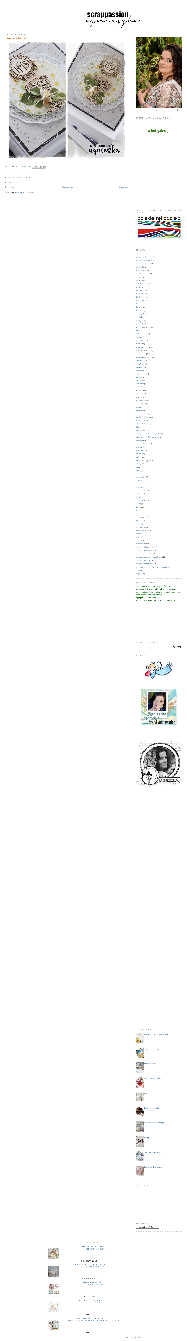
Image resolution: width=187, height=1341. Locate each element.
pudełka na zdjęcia (143, 460)
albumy (139, 254)
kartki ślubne (141, 354)
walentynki (140, 517)
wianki (138, 520)
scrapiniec (140, 474)
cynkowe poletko (89, 1282)
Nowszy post (10, 187)
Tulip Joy (95, 1303)
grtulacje (139, 337)
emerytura (140, 310)
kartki (138, 344)
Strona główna (67, 187)
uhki (137, 507)
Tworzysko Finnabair (89, 1318)
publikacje (140, 454)
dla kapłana (140, 300)
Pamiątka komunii (95, 1249)
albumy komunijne (143, 260)
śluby (138, 497)
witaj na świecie (142, 530)
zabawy (139, 537)
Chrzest (139, 277)
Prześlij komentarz (12, 183)
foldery (138, 320)
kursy (138, 377)
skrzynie (139, 480)
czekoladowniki (142, 284)
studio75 (139, 494)
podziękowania (141, 430)
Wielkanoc (140, 527)
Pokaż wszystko (134, 1338)
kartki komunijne (142, 347)
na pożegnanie (141, 400)
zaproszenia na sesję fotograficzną (149, 557)
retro (138, 470)
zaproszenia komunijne (144, 547)
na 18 (138, 397)
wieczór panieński (143, 524)
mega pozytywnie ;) (151, 1049)
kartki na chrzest (142, 350)
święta (138, 504)
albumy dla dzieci (142, 257)
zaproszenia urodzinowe (145, 564)
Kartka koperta (95, 1267)
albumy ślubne (141, 267)
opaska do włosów (143, 417)
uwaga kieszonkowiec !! (152, 1152)
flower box (140, 317)
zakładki (139, 540)
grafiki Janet (140, 334)
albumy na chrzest (143, 264)
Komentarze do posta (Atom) (26, 192)
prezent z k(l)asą (142, 444)
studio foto (140, 490)
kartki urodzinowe (143, 357)
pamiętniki (140, 420)
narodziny (139, 407)
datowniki (139, 287)
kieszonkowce (141, 360)
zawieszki (139, 570)
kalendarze (140, 340)
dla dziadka (140, 294)
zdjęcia (138, 574)
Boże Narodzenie (142, 274)
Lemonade (140, 384)
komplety (139, 364)
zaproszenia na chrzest (144, 550)
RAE (138, 464)
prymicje (139, 447)
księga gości (140, 374)
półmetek (139, 440)
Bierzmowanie (141, 270)
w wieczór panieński (143, 514)
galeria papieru (141, 327)
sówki (138, 484)
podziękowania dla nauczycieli (147, 434)
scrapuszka (140, 477)
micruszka (140, 394)
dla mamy (139, 304)
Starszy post (123, 187)
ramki (138, 467)
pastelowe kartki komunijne (154, 1123)
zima (145, 1093)
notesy (138, 410)
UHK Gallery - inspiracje (89, 1264)
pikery (138, 427)
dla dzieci (139, 297)
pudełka (139, 457)
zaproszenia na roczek (144, 554)
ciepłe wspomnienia (151, 1108)
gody (138, 330)
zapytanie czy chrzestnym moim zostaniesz (152, 567)
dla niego (139, 307)
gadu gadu (140, 324)
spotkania (139, 487)
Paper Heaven (141, 424)
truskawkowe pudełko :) (152, 1078)
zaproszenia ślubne (143, 560)
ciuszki (138, 280)
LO (137, 387)
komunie (139, 367)
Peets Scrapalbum (89, 1300)
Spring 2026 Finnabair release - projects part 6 (95, 1320)
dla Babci (139, 290)
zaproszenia (140, 544)
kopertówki (140, 370)
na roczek (139, 404)
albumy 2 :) (147, 1137)
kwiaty (138, 380)
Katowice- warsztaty (95, 1285)
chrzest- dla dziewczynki (152, 1167)
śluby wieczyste (142, 500)
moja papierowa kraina (89, 1246)
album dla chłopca (150, 1064)
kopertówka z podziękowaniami (155, 1034)
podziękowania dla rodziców (147, 437)
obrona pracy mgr (142, 414)
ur (136, 510)
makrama (139, 390)
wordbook (140, 534)
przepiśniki (140, 450)
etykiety (139, 314)
